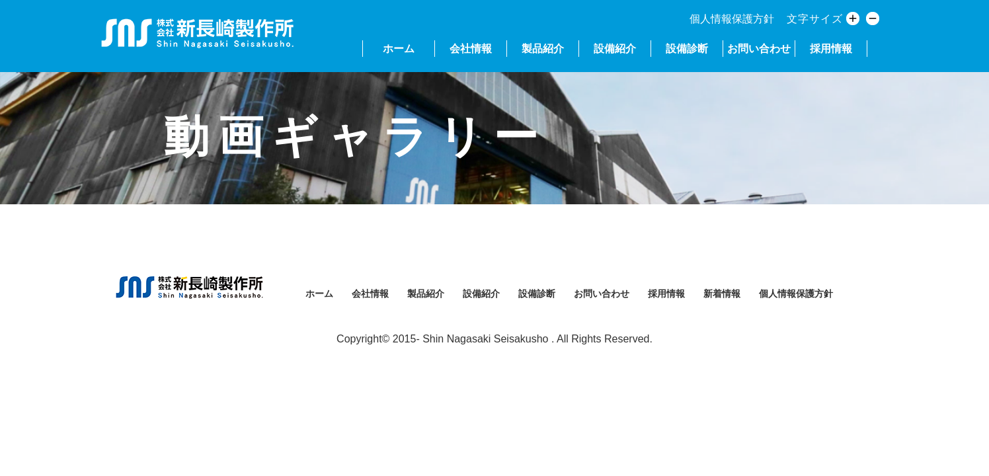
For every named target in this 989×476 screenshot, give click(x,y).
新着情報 (721, 293)
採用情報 (831, 48)
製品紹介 (543, 48)
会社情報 (471, 48)
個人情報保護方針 (732, 18)
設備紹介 (615, 48)
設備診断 (687, 48)
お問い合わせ (759, 48)
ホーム (399, 48)
